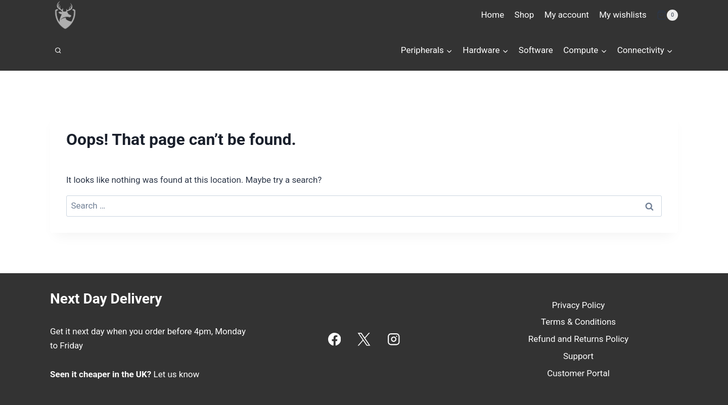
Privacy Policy (578, 305)
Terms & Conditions (578, 322)
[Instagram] (393, 339)
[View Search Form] (58, 50)
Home (492, 15)
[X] (364, 339)
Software (536, 50)
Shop (524, 15)
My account (566, 15)
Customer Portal (578, 373)
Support (578, 356)
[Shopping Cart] (667, 15)
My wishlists (623, 15)
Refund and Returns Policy (578, 339)
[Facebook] (334, 339)
